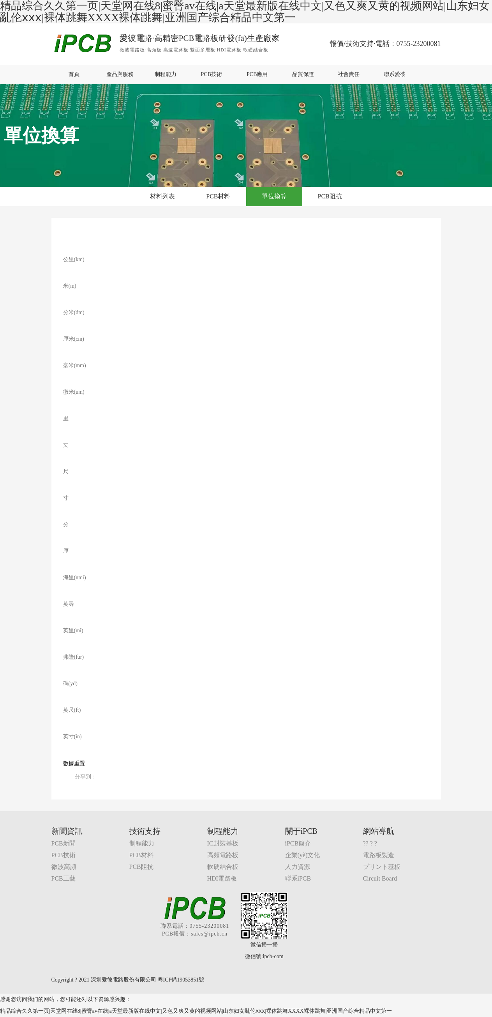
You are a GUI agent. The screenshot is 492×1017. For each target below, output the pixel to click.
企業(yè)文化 (302, 855)
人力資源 (297, 866)
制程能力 (165, 74)
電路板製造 (378, 855)
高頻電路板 (222, 855)
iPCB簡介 (298, 843)
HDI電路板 (222, 878)
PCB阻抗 (330, 196)
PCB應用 (257, 74)
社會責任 (349, 74)
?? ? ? (370, 843)
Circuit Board (380, 878)
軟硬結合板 (222, 866)
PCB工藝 (63, 878)
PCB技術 (211, 74)
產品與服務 (120, 74)
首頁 (74, 74)
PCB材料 (218, 196)
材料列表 (162, 196)
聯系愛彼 (395, 74)
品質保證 (303, 74)
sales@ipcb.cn (209, 934)
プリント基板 (381, 866)
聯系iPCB (298, 878)
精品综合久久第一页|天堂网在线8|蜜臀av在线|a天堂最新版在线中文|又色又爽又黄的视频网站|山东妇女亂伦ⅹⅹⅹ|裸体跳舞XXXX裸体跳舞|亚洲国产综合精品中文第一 (196, 1011)
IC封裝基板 (222, 843)
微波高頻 (63, 866)
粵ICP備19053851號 (181, 980)
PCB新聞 (63, 843)
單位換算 (274, 196)
